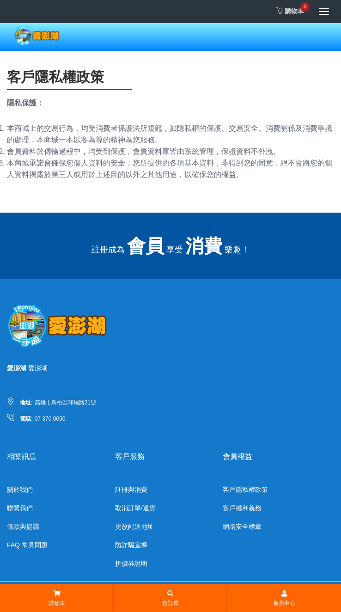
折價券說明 (131, 563)
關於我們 (20, 489)
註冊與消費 (131, 489)
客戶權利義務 (242, 508)
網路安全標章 (242, 526)
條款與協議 (23, 526)
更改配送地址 (134, 526)
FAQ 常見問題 (27, 545)
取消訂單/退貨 (135, 508)
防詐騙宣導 (131, 545)
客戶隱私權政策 (245, 489)
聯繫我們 (20, 508)
